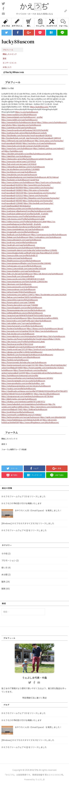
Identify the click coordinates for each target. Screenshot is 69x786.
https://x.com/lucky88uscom (26, 112)
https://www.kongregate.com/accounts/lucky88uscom (23, 380)
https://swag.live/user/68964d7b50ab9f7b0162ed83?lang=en (26, 315)
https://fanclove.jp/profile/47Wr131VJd (17, 344)
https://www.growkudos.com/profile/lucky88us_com (22, 383)
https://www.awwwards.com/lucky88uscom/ (19, 286)
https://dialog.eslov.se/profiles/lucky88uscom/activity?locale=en (27, 159)
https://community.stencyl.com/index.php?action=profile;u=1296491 (29, 250)
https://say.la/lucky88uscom (46, 331)
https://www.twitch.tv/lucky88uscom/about (18, 122)
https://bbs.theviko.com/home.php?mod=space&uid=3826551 (26, 135)
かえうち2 (6, 22)
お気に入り (7, 67)
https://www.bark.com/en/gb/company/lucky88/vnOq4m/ (25, 146)
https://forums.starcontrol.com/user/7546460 (19, 305)
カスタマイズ (51, 22)
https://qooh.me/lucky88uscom (14, 318)
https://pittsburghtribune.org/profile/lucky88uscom (22, 313)
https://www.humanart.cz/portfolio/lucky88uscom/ (22, 326)
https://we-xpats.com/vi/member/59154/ (18, 331)
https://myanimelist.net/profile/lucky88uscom (44, 373)
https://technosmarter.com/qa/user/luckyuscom (20, 417)
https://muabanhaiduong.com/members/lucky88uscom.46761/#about (30, 177)
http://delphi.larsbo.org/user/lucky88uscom (19, 399)
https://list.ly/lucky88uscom (54, 336)
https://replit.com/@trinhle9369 (53, 417)
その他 (4, 553)
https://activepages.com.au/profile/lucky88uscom (21, 266)
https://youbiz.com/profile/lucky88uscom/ (18, 388)
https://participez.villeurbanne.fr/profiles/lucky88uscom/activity (26, 211)
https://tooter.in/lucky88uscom (13, 328)
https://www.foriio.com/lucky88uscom (17, 148)
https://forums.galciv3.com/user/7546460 (18, 302)
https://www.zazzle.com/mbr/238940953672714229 (23, 279)
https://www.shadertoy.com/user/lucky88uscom (20, 271)
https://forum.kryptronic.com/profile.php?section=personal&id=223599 (24, 371)
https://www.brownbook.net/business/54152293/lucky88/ (24, 130)
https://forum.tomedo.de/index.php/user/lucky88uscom (24, 362)
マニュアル (40, 22)
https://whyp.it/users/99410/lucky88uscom (18, 292)
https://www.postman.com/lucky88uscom (18, 289)
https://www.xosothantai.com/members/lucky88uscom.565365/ (27, 378)
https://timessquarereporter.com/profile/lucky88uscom (23, 310)
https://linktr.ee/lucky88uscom (35, 409)
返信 (4, 58)
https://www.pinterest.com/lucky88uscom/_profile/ (22, 117)
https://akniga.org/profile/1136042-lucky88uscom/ (22, 352)
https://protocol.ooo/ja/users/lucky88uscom (46, 349)
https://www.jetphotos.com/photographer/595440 (22, 336)
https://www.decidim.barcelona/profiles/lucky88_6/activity (25, 226)
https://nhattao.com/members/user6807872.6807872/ (23, 401)
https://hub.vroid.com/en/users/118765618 (18, 164)
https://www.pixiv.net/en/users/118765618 (18, 161)
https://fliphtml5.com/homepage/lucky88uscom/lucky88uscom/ (27, 354)
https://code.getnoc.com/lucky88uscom (45, 237)
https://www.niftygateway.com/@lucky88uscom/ (39, 422)
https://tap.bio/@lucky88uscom (47, 393)
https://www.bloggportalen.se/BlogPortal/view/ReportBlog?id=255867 (30, 253)
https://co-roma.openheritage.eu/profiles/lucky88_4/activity (28, 222)
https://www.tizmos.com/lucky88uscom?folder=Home (23, 247)
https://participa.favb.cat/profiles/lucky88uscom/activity (24, 132)
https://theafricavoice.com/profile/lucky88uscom (21, 260)
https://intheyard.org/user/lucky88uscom (17, 140)
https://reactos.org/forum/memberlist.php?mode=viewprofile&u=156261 (30, 339)
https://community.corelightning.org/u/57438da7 (21, 414)
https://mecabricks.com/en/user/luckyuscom (19, 174)
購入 (28, 22)
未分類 (4, 574)
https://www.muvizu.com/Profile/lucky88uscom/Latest (23, 216)
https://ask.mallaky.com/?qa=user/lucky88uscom (21, 323)
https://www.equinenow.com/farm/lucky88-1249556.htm (24, 281)
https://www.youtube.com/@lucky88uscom (19, 114)
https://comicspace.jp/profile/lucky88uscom (49, 234)
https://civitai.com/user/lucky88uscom (16, 258)
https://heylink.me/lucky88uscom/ (15, 359)
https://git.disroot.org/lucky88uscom (48, 273)
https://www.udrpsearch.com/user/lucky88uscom (21, 239)
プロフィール (8, 49)
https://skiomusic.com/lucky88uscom (16, 284)
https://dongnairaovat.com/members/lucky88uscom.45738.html (27, 396)
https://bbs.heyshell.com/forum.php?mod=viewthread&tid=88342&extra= (27, 204)
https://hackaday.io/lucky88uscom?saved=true (20, 179)
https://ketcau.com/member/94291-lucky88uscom (21, 297)
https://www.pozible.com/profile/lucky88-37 (19, 255)
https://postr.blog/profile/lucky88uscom (17, 412)
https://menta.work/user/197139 (14, 349)
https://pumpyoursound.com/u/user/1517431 (20, 365)
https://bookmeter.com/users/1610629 (50, 294)
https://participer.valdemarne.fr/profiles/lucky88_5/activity (24, 213)
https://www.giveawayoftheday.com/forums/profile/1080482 (26, 263)
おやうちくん (17, 22)
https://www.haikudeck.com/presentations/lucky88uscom (24, 404)
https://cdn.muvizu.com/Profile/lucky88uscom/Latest (22, 219)
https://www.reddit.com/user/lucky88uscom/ (19, 119)
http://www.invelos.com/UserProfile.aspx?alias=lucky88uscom (26, 320)
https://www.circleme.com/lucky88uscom (18, 182)
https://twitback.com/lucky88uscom (16, 234)
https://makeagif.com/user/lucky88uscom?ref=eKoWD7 (23, 346)
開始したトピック (10, 54)
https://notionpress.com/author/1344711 (18, 294)
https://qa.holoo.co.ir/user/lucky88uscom (39, 143)
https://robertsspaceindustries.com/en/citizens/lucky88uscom (26, 386)
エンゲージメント (10, 62)
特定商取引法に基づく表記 (34, 697)
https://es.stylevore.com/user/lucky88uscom (19, 172)
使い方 (4, 567)
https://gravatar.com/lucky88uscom (26, 125)
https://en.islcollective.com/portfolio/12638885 (20, 169)
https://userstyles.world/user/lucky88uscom (18, 127)
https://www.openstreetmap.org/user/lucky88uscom (22, 229)
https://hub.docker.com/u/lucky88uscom (17, 333)
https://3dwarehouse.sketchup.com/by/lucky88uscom (23, 166)
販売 (3, 581)
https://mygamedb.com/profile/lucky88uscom (20, 232)
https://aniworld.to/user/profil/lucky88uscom (19, 299)
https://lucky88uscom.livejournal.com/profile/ (19, 375)
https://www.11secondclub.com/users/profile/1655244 (23, 268)
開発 (3, 588)
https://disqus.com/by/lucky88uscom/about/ (45, 328)
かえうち (34, 769)
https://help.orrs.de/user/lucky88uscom (17, 273)
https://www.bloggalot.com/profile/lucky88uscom (21, 307)
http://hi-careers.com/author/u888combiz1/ (28, 405)
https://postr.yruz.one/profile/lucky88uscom (19, 242)
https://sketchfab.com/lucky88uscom (16, 156)
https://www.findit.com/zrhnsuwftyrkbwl (17, 276)
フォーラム (63, 22)
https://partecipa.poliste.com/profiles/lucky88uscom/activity (25, 208)
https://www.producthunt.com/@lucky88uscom (20, 357)
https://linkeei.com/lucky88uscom (15, 237)
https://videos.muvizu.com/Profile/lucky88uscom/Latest (24, 221)
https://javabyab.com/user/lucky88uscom (18, 245)
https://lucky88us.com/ (39, 106)
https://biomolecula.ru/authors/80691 (42, 318)
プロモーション (8, 560)
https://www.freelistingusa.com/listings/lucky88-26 (21, 420)
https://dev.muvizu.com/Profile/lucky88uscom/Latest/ (23, 341)
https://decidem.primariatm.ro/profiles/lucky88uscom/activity (26, 153)
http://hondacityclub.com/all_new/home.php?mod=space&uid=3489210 (31, 138)
